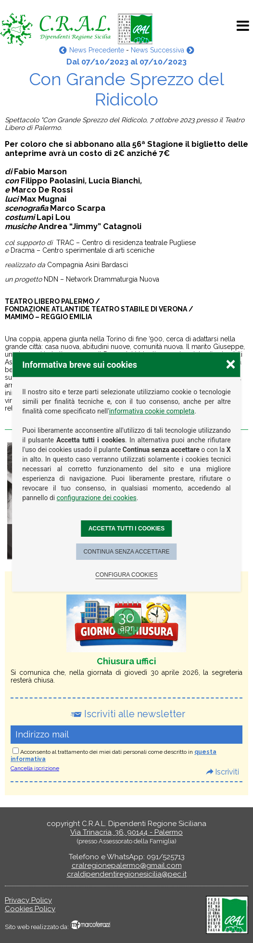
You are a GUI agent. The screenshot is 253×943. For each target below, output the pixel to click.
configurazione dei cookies (97, 498)
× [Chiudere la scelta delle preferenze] (230, 363)
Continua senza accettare (126, 551)
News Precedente (96, 50)
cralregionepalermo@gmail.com (127, 865)
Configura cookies (126, 574)
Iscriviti (227, 771)
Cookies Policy (30, 908)
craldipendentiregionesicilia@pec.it (127, 874)
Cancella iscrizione (35, 768)
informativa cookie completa (152, 411)
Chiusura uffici (126, 661)
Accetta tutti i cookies (127, 528)
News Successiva (157, 50)
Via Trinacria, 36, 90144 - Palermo (126, 832)
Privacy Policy (28, 900)
